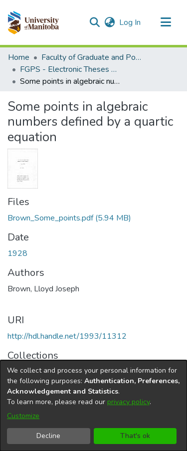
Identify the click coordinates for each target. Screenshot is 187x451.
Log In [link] (130, 22)
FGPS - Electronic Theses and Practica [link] (70, 69)
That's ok (135, 436)
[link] (69, 218)
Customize (23, 416)
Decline (48, 436)
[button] (33, 22)
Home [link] (18, 57)
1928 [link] (17, 253)
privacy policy (128, 402)
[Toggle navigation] (166, 22)
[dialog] (93, 405)
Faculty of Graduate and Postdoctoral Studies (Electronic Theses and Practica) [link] (91, 57)
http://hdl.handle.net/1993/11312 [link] (67, 336)
